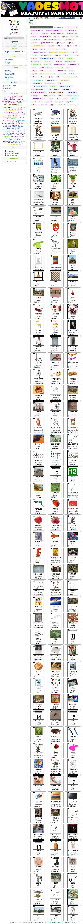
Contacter (14, 45)
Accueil (32, 18)
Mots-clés (7, 59)
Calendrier (7, 78)
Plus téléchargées (10, 74)
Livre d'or (7, 63)
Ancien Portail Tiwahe (13, 153)
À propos (14, 42)
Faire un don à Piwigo (69, 922)
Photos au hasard (9, 73)
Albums (14, 82)
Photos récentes (9, 76)
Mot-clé (31, 21)
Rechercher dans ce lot (43, 27)
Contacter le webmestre (56, 922)
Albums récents (9, 77)
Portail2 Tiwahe (11, 151)
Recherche (8, 61)
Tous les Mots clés (12, 155)
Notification (8, 62)
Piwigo (47, 922)
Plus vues (7, 70)
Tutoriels (6, 88)
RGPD (6, 52)
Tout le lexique (8, 85)
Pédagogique (8, 87)
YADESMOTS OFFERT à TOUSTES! (15, 51)
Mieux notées (8, 72)
